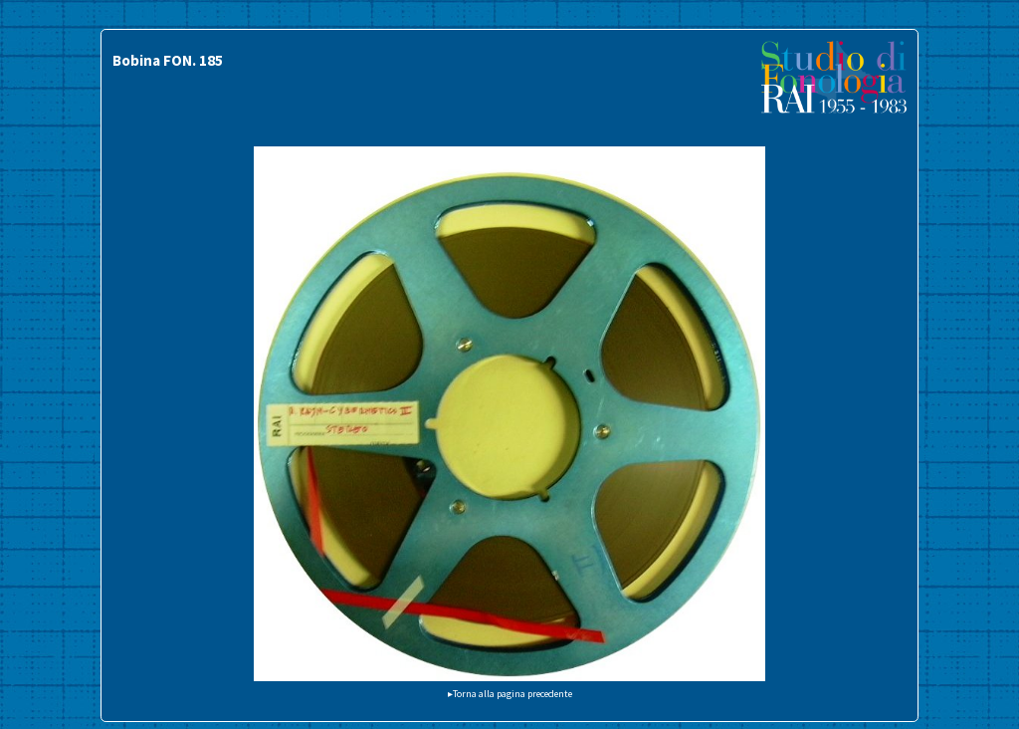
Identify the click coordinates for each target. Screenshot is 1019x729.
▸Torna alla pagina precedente (510, 693)
